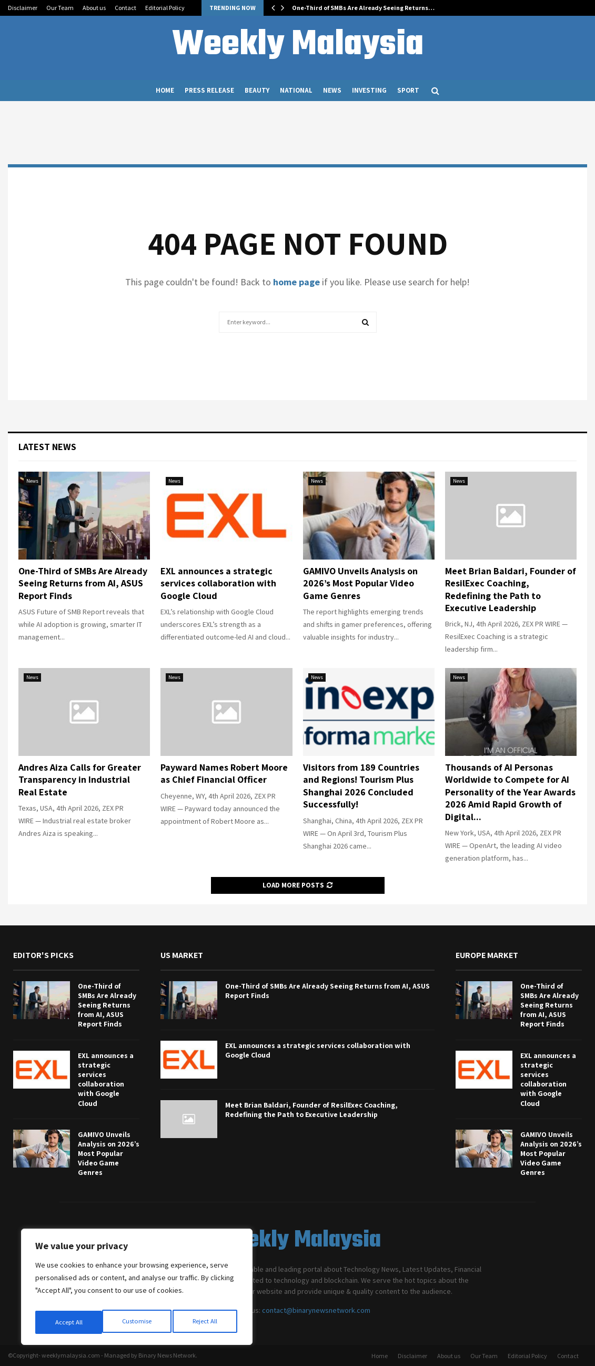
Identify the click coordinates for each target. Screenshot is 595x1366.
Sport (408, 90)
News (332, 90)
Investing (369, 90)
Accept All (205, 1322)
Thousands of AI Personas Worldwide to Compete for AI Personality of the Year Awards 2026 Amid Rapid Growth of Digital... (510, 792)
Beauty (257, 90)
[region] (137, 1289)
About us (94, 8)
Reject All (138, 1322)
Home (165, 90)
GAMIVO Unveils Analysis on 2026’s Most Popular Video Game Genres (360, 583)
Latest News (47, 447)
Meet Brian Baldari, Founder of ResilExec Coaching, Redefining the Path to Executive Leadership (510, 589)
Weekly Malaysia (297, 45)
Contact (125, 8)
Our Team (60, 8)
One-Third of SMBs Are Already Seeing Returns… (363, 8)
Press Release (209, 90)
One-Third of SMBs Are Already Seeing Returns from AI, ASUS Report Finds (82, 583)
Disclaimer (22, 8)
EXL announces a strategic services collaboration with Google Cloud (218, 583)
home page (296, 282)
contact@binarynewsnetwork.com (316, 1310)
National (296, 90)
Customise (69, 1322)
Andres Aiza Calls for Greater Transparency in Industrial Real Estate (79, 779)
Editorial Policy (165, 8)
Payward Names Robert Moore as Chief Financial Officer (224, 773)
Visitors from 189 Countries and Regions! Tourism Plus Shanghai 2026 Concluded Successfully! (361, 785)
